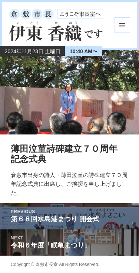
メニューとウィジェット (122, 25)
